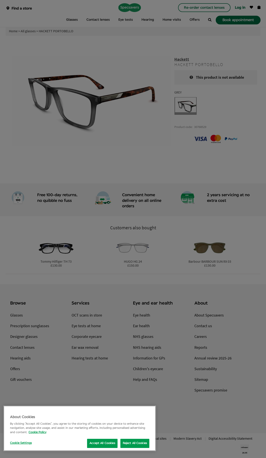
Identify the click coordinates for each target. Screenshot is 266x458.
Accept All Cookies (102, 443)
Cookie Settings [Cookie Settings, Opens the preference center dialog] (21, 443)
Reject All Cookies (135, 443)
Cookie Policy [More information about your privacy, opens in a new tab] (37, 432)
